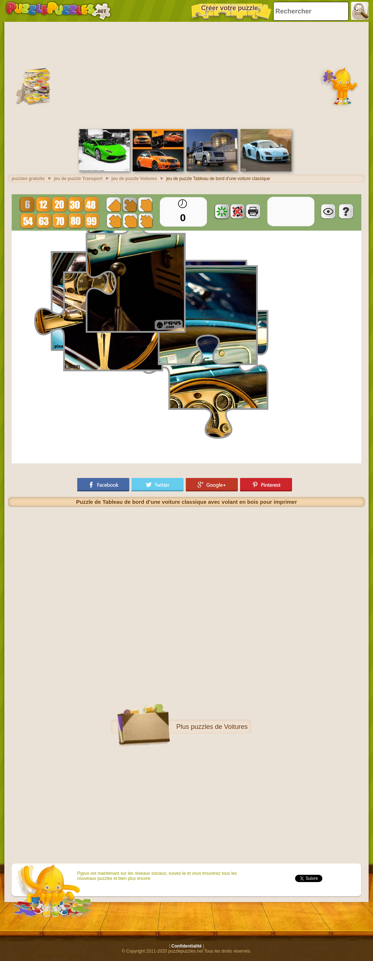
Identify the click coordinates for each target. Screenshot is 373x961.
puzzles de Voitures (219, 726)
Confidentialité (186, 946)
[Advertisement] (186, 74)
